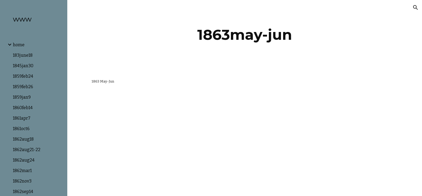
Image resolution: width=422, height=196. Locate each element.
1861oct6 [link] (21, 128)
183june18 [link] (23, 55)
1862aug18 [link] (23, 139)
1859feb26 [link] (23, 86)
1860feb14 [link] (23, 107)
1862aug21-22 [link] (26, 149)
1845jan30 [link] (23, 65)
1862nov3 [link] (22, 181)
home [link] (18, 44)
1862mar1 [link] (22, 170)
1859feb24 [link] (23, 76)
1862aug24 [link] (23, 160)
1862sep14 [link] (23, 191)
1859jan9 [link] (22, 97)
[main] (244, 35)
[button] (415, 7)
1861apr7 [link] (21, 118)
